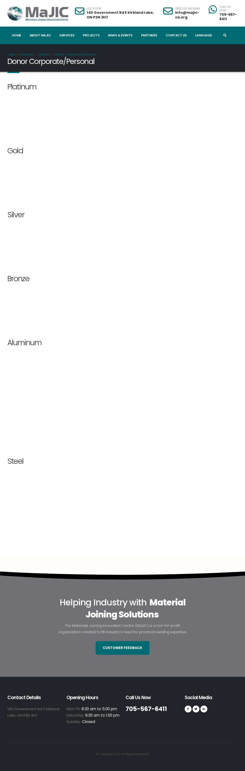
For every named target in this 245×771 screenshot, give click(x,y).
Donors (44, 55)
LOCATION (94, 8)
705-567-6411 (228, 17)
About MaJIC (40, 35)
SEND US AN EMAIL (187, 8)
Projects (91, 35)
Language (203, 35)
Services (66, 35)
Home (16, 35)
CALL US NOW (225, 8)
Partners (149, 35)
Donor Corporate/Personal (75, 55)
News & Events (120, 35)
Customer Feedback (122, 647)
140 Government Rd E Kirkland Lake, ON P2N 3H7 (120, 15)
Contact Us (176, 35)
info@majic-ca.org (187, 15)
